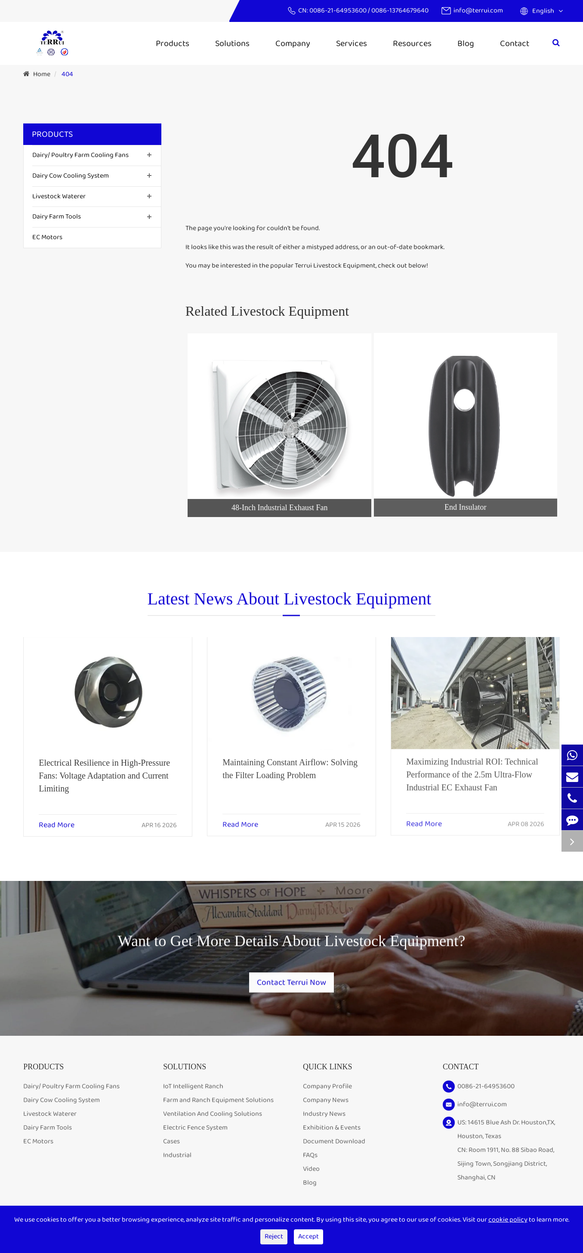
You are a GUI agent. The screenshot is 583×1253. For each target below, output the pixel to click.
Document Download (334, 1144)
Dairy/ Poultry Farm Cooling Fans (80, 155)
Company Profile (327, 1089)
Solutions (232, 43)
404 (67, 74)
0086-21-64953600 (338, 10)
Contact (514, 43)
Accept (308, 1236)
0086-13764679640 (400, 10)
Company (292, 43)
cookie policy (507, 1219)
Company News (326, 1102)
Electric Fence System (195, 1130)
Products (172, 43)
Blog (465, 43)
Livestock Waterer (59, 196)
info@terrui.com (478, 10)
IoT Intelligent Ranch (193, 1089)
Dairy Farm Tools (56, 216)
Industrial (177, 1157)
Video (311, 1171)
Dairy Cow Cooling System (70, 175)
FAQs (310, 1157)
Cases (171, 1144)
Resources (412, 43)
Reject (274, 1236)
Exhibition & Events (332, 1130)
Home (41, 74)
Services (351, 43)
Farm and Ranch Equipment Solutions (218, 1102)
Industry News (324, 1116)
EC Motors (47, 237)
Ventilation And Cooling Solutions (212, 1116)
